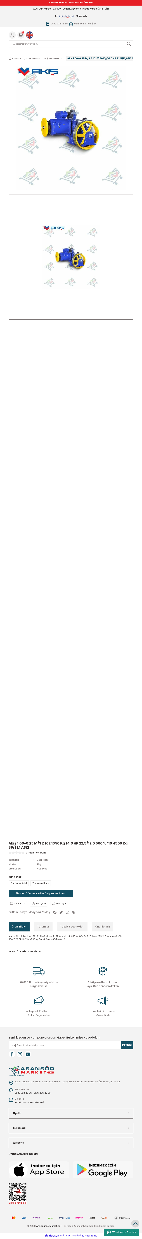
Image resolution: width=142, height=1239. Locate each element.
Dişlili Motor (43, 859)
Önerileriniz (102, 927)
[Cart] (21, 35)
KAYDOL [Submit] (127, 1046)
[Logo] (31, 1071)
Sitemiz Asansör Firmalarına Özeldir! (71, 2)
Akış (39, 864)
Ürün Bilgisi (19, 927)
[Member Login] (12, 35)
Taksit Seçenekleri (72, 927)
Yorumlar (43, 927)
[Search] (71, 43)
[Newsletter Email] (71, 1046)
